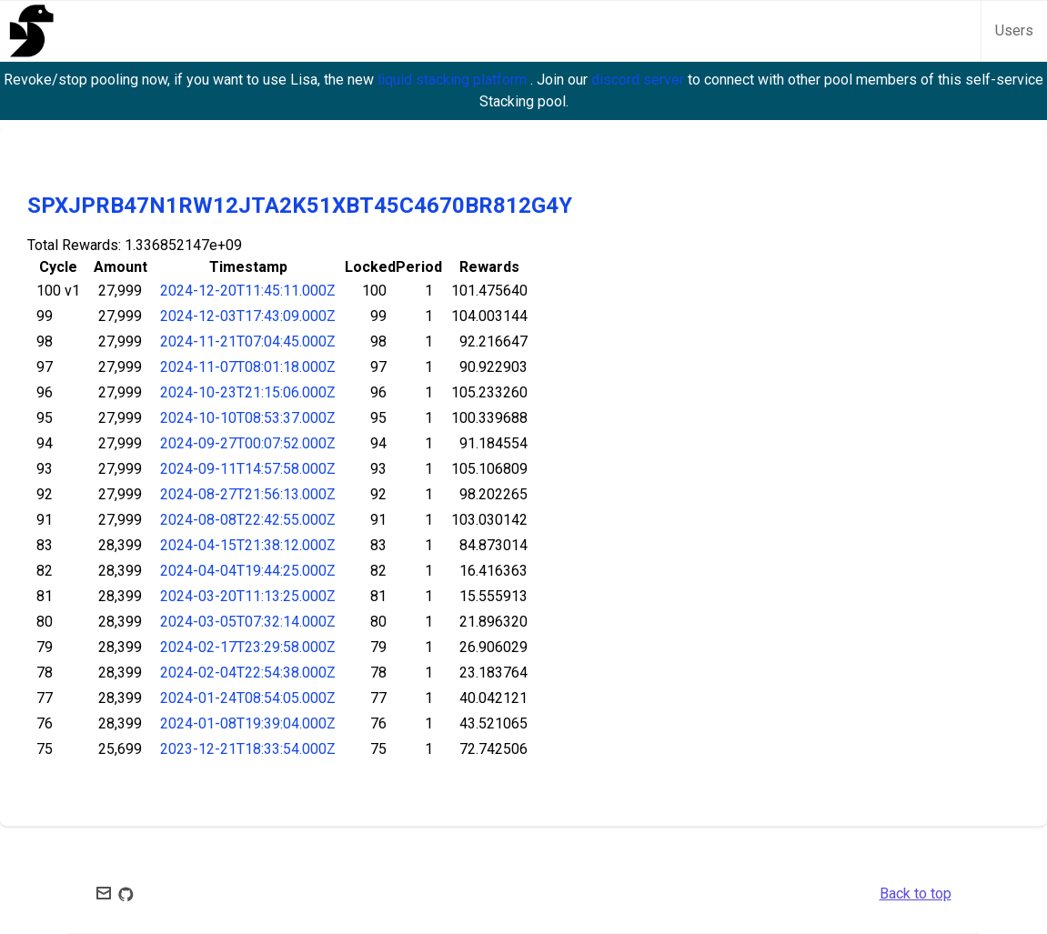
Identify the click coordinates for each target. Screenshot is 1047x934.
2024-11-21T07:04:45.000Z (248, 341)
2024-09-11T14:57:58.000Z (248, 468)
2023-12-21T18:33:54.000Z (248, 749)
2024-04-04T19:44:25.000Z (248, 570)
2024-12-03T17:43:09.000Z (248, 316)
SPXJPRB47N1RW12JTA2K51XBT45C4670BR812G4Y (299, 205)
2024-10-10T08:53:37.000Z (248, 418)
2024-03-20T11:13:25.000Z (248, 596)
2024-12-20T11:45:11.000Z (248, 290)
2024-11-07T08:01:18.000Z (248, 367)
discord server (639, 79)
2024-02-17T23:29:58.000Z (248, 647)
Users (1014, 30)
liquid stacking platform (454, 79)
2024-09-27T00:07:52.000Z (248, 443)
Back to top (915, 893)
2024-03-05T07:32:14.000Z (248, 621)
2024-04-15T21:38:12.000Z (248, 545)
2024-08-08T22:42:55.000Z (248, 519)
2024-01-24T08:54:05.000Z (248, 698)
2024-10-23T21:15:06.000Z (248, 392)
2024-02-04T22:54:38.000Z (248, 672)
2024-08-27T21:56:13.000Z (248, 494)
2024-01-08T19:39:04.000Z (248, 723)
